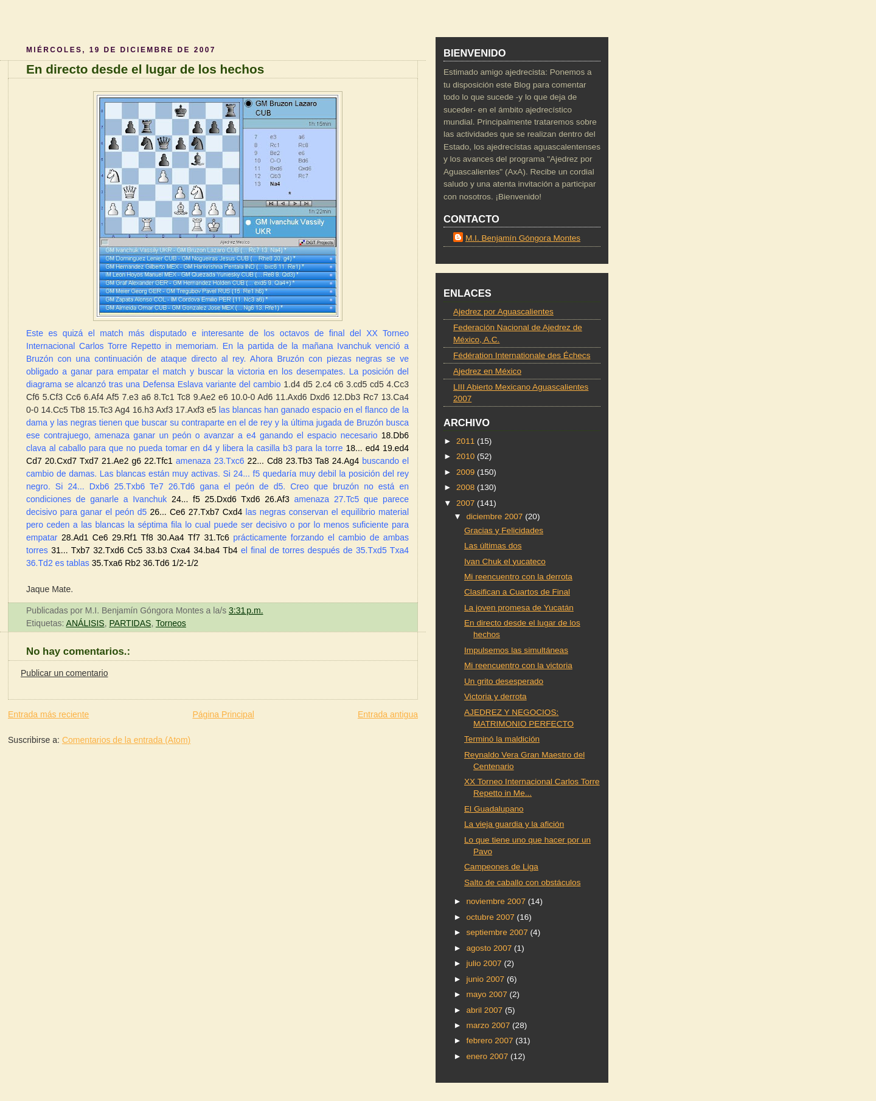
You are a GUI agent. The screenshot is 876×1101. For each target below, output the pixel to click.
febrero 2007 (490, 1040)
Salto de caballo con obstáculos (522, 882)
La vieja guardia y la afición (514, 824)
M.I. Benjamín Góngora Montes (522, 238)
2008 (466, 487)
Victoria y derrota (495, 696)
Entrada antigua (388, 714)
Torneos (171, 623)
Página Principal (223, 714)
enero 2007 (488, 1056)
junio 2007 (486, 979)
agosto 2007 (490, 948)
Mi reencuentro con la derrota (518, 576)
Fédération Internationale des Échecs (521, 355)
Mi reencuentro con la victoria (518, 665)
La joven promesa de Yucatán (519, 607)
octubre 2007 (491, 917)
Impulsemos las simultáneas (516, 650)
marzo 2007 (489, 1025)
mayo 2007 (487, 994)
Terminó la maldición (502, 739)
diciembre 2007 (495, 516)
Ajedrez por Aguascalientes (503, 311)
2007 (466, 503)
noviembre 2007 (496, 901)
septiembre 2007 (498, 932)
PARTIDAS (130, 623)
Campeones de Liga (501, 866)
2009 (466, 472)
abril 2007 (485, 1010)
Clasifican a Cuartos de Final (517, 591)
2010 (466, 456)
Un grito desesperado (503, 681)
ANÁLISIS (85, 623)
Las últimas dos (493, 545)
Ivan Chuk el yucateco (505, 561)
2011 (466, 441)
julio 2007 (485, 963)
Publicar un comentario (64, 673)
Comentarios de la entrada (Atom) (126, 740)
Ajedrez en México (487, 371)
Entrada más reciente (48, 714)
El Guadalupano (494, 808)
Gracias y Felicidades (503, 530)
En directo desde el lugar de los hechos (145, 69)
